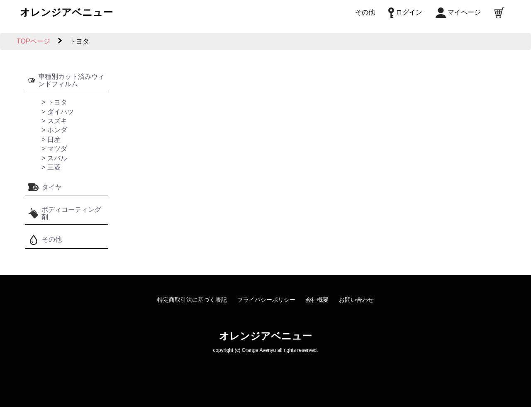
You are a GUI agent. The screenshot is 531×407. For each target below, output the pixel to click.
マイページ (458, 12)
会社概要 (317, 299)
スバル (57, 158)
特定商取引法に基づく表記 (192, 299)
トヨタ (57, 102)
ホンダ (57, 129)
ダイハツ (60, 111)
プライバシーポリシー (266, 299)
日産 (54, 139)
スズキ (57, 120)
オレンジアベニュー (66, 12)
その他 (365, 12)
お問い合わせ (356, 299)
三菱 (54, 167)
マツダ (57, 148)
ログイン (405, 12)
